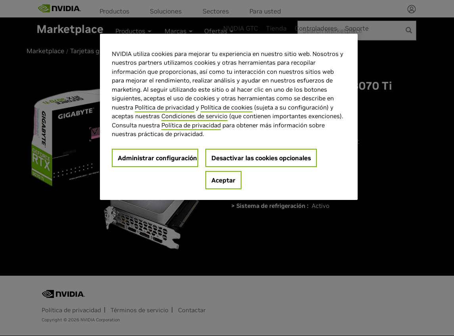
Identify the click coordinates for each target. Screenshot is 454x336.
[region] (229, 117)
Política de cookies (227, 107)
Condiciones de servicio (194, 116)
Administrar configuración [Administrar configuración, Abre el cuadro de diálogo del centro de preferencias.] (157, 158)
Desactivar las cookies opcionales (261, 158)
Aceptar (223, 180)
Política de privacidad (164, 107)
